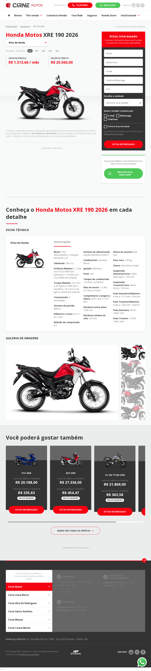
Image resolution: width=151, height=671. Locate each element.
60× (50, 50)
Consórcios (25, 26)
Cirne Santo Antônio (29, 611)
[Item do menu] (9, 15)
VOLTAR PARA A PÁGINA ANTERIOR (130, 26)
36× (37, 50)
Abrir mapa (66, 591)
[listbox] (123, 102)
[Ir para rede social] (133, 5)
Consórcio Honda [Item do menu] (57, 15)
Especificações (62, 242)
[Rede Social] (131, 652)
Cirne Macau (29, 619)
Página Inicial (11, 26)
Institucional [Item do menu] (130, 15)
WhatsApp (110, 5)
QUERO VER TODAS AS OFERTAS (75, 530)
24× (30, 50)
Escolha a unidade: (114, 96)
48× (44, 50)
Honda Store (108, 15)
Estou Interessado (26, 509)
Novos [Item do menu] (18, 15)
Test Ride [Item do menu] (77, 15)
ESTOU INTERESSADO (123, 144)
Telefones (82, 5)
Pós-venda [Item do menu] (34, 15)
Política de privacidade (113, 134)
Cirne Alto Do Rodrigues (29, 603)
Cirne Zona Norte (29, 595)
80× (57, 50)
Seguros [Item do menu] (92, 15)
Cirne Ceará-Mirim (29, 628)
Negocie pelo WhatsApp (125, 173)
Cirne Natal (29, 586)
